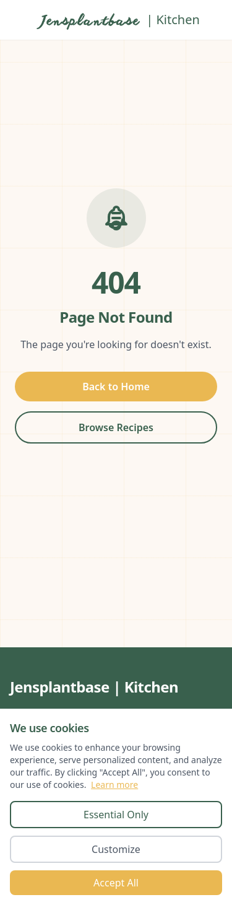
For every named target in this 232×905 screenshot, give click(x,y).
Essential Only (116, 814)
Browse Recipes (116, 427)
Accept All (116, 883)
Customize (116, 849)
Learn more (114, 784)
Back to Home (116, 386)
